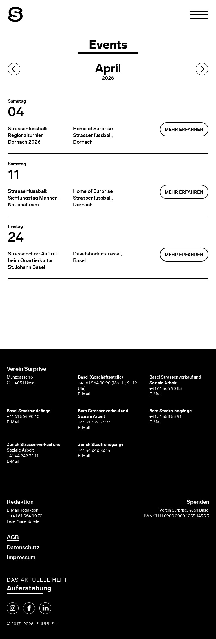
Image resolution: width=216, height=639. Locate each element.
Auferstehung (29, 588)
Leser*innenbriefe (23, 522)
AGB (13, 537)
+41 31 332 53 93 (94, 422)
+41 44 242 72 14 (94, 450)
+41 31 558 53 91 (165, 417)
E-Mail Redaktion (22, 511)
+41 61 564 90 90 (94, 383)
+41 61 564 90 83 (165, 389)
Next (202, 69)
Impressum (21, 558)
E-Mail (84, 394)
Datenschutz (23, 548)
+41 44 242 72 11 (23, 456)
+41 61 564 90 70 (26, 516)
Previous (14, 69)
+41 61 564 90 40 (23, 417)
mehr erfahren (184, 130)
